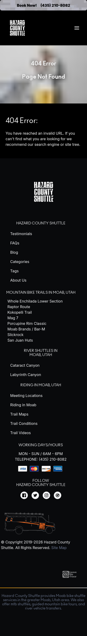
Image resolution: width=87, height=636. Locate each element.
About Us (18, 280)
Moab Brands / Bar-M (26, 329)
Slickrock (15, 334)
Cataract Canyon (24, 365)
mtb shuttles (20, 604)
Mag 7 (12, 318)
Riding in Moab (23, 405)
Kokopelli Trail (19, 312)
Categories (19, 261)
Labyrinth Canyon (25, 374)
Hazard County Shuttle (40, 223)
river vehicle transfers (43, 608)
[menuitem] (76, 28)
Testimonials (21, 233)
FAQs (14, 243)
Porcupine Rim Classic (26, 323)
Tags (14, 271)
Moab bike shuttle (70, 596)
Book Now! (27, 5)
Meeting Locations (26, 395)
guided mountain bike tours (54, 604)
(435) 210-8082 (55, 5)
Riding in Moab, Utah (40, 385)
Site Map (59, 547)
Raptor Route (18, 306)
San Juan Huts (20, 340)
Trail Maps (19, 414)
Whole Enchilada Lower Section (35, 301)
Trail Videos (20, 432)
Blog (14, 252)
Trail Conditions (24, 423)
